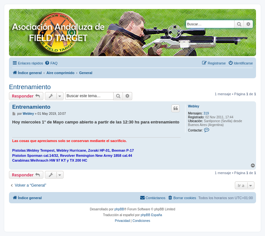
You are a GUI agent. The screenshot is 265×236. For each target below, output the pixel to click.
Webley (193, 106)
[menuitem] (51, 63)
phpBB (119, 209)
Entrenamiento (30, 86)
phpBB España (151, 215)
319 (206, 113)
